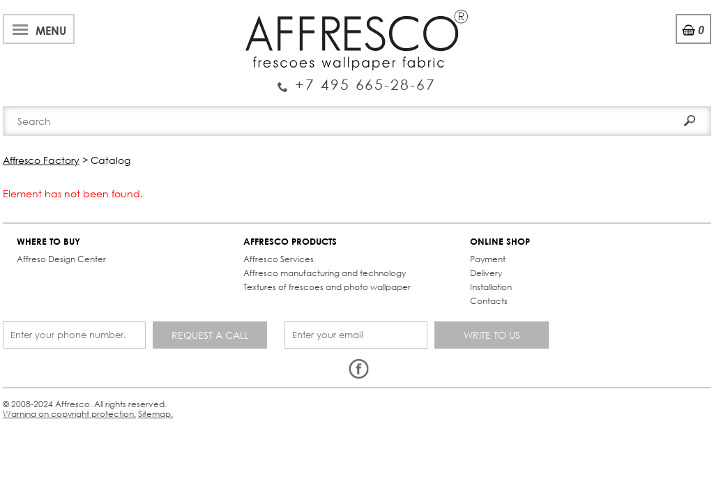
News (238, 16)
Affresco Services (166, 248)
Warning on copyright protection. (261, 352)
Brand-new (206, 106)
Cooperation (357, 16)
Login (600, 48)
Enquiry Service (94, 59)
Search (674, 75)
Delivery (286, 262)
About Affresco (49, 16)
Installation (291, 276)
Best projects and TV (158, 16)
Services (287, 16)
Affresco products (361, 106)
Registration (658, 48)
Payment (287, 248)
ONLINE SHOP (300, 230)
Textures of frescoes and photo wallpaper (180, 294)
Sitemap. (354, 352)
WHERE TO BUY (52, 230)
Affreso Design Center (65, 248)
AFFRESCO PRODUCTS (178, 230)
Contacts (512, 106)
